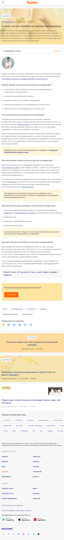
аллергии (7, 213)
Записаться (11, 295)
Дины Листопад (42, 79)
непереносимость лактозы (25, 213)
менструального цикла (10, 167)
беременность (28, 187)
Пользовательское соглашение (12, 505)
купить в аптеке (23, 124)
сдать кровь (11, 182)
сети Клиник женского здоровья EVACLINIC (18, 79)
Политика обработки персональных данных (16, 510)
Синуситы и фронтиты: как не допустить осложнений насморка (32, 343)
